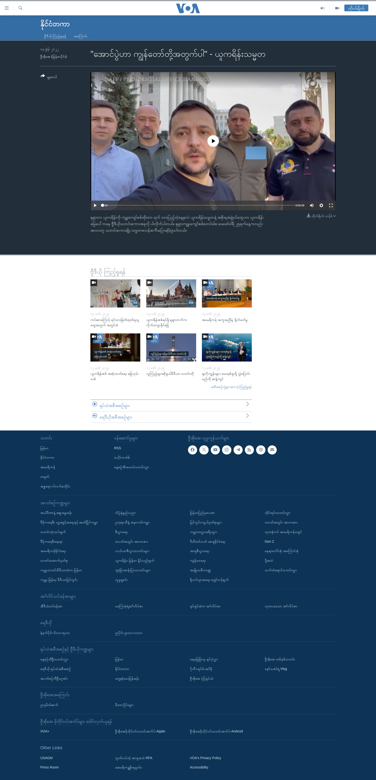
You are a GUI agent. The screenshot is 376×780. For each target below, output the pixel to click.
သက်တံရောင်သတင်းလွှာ (281, 570)
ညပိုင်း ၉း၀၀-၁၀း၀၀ (128, 633)
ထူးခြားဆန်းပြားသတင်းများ (132, 570)
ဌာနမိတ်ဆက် (49, 705)
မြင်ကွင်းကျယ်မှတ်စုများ (206, 522)
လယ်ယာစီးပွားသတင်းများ (132, 551)
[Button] (49, 77)
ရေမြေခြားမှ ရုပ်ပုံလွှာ (204, 659)
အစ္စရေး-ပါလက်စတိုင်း (55, 486)
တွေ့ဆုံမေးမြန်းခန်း (127, 678)
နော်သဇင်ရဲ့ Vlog (276, 669)
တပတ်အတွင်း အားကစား (131, 541)
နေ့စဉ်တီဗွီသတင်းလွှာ (54, 659)
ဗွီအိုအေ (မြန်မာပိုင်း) (53, 56)
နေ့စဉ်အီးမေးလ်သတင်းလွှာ (131, 467)
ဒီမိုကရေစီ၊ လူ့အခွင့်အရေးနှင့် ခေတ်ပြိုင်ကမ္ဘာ (69, 522)
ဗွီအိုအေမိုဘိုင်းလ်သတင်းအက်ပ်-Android (216, 731)
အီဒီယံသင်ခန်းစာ (51, 606)
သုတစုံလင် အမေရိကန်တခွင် (283, 532)
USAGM (46, 758)
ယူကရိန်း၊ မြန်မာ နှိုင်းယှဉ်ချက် (134, 560)
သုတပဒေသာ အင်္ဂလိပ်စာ (281, 606)
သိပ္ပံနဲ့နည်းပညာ (125, 513)
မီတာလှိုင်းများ (124, 705)
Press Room (49, 767)
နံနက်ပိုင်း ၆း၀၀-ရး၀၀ (55, 633)
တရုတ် (44, 477)
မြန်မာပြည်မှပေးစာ (202, 513)
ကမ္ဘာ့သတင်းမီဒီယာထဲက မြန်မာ (61, 570)
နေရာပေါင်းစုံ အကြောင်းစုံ (282, 551)
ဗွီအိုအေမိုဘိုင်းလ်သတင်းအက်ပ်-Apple (140, 731)
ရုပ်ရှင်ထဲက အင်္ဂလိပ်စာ (205, 606)
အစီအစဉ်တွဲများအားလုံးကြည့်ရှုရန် (231, 387)
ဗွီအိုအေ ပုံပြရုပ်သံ (201, 678)
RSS (117, 448)
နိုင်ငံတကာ (47, 457)
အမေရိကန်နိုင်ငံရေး (53, 551)
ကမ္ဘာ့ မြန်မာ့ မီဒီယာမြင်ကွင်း (58, 580)
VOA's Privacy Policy (205, 758)
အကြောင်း (80, 36)
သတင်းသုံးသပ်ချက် (53, 532)
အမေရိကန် (47, 467)
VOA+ (44, 731)
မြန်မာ (44, 448)
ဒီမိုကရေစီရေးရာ (51, 541)
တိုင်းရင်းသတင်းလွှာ (277, 513)
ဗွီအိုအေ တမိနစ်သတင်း (280, 659)
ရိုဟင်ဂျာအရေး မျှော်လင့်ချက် (209, 580)
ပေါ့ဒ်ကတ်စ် (122, 457)
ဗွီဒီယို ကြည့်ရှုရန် (55, 36)
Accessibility (199, 767)
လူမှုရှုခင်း (121, 580)
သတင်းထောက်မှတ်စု (54, 560)
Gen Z (269, 541)
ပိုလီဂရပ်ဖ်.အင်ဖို (201, 669)
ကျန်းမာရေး (198, 560)
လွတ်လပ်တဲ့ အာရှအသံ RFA (133, 758)
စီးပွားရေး (121, 532)
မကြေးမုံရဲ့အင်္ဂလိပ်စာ (129, 606)
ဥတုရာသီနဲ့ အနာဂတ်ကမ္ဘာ (132, 522)
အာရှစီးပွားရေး (199, 551)
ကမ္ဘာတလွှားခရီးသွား (203, 532)
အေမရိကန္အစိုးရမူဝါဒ (128, 767)
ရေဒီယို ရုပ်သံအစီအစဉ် (55, 669)
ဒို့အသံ (269, 560)
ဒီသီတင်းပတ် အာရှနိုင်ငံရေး (207, 541)
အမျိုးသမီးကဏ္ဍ (200, 570)
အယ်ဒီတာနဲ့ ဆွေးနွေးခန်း (56, 513)
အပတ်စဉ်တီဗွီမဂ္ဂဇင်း (54, 678)
